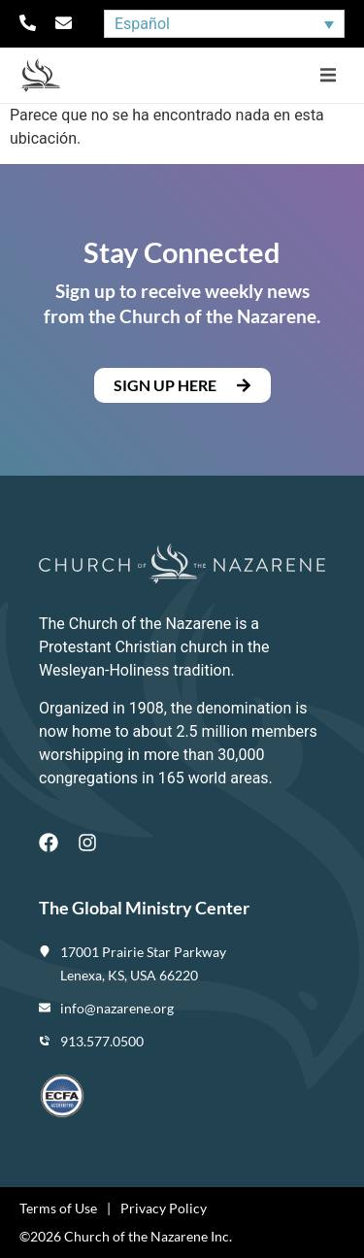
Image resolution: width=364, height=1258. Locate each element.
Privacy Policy (163, 1208)
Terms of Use (58, 1208)
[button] (328, 75)
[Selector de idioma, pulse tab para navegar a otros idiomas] (224, 24)
